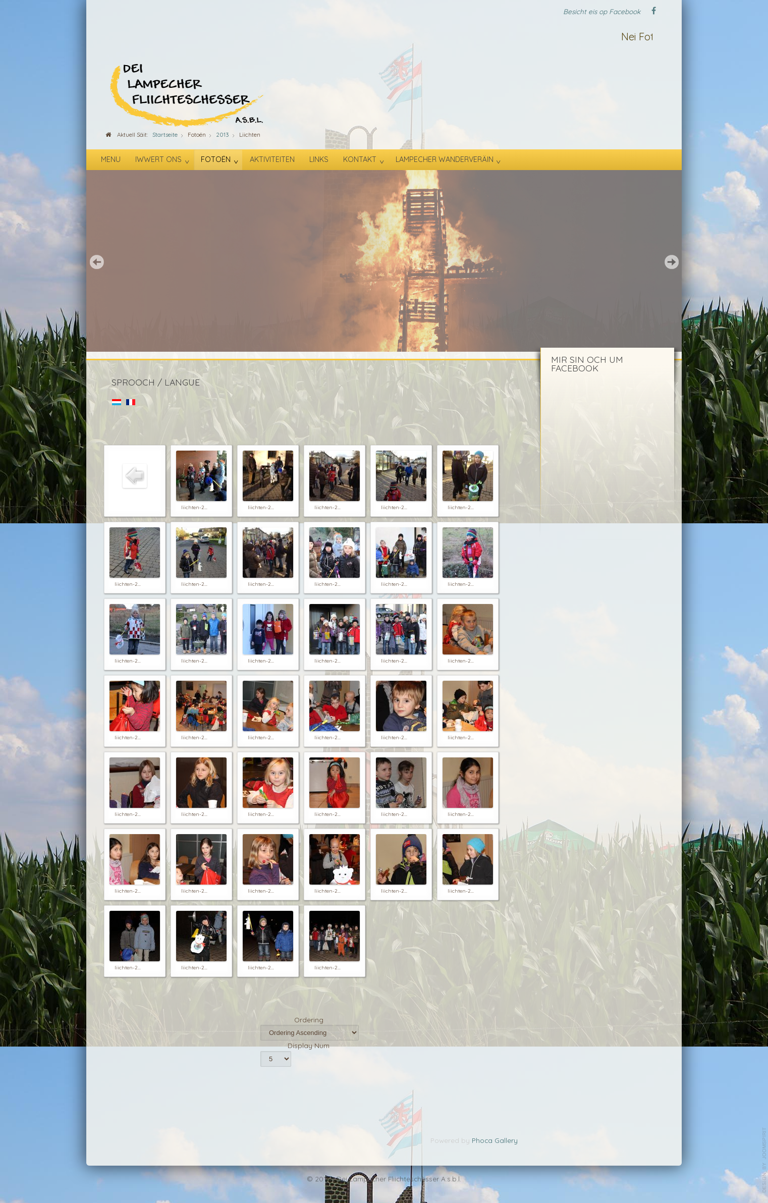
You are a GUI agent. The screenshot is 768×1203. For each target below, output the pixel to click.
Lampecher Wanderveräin (444, 159)
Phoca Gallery (495, 1140)
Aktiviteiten (272, 159)
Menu (111, 159)
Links (318, 159)
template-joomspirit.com (764, 1160)
